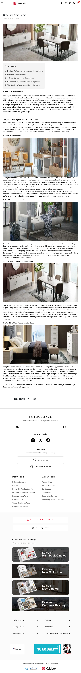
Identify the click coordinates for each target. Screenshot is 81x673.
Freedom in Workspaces (16, 74)
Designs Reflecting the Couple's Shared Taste (25, 71)
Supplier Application (20, 507)
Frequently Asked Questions (53, 499)
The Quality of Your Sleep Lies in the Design (24, 85)
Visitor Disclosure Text (21, 503)
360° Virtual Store (49, 485)
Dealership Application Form (23, 489)
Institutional (18, 476)
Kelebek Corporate (19, 482)
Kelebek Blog (47, 482)
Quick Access (48, 476)
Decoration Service (49, 496)
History (15, 485)
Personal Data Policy (20, 496)
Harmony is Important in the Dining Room (23, 82)
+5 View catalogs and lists (23, 543)
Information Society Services (23, 492)
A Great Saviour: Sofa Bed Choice (20, 78)
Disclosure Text (18, 499)
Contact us (46, 489)
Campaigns (46, 492)
